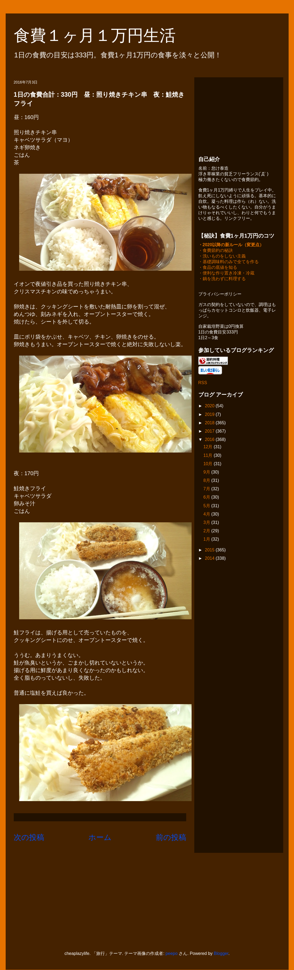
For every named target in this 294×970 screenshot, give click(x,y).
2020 (210, 406)
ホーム (100, 837)
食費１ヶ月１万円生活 (103, 35)
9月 (207, 472)
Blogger (221, 953)
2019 (210, 415)
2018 (210, 423)
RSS (202, 383)
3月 (207, 523)
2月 (207, 531)
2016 (210, 440)
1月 (207, 539)
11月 (208, 456)
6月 (207, 497)
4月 (207, 514)
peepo (171, 953)
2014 (210, 559)
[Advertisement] (238, 115)
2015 (210, 550)
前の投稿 (171, 837)
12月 (208, 447)
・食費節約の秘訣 (215, 251)
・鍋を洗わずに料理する (222, 279)
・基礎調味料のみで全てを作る (228, 262)
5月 (207, 506)
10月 (208, 464)
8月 (207, 481)
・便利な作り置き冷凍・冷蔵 (226, 273)
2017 (210, 431)
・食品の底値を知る (217, 268)
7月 (207, 489)
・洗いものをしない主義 (222, 256)
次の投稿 (29, 837)
